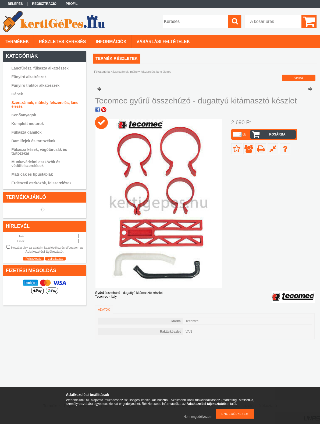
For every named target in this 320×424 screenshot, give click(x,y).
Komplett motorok (27, 123)
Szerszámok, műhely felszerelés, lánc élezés (44, 104)
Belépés (15, 4)
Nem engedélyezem (197, 417)
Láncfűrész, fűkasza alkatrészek (39, 68)
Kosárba (277, 134)
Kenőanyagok (23, 115)
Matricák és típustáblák (32, 174)
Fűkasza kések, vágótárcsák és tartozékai (39, 151)
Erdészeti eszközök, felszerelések (41, 183)
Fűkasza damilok (26, 132)
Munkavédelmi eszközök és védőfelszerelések (35, 164)
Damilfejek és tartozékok (33, 141)
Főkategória (102, 71)
